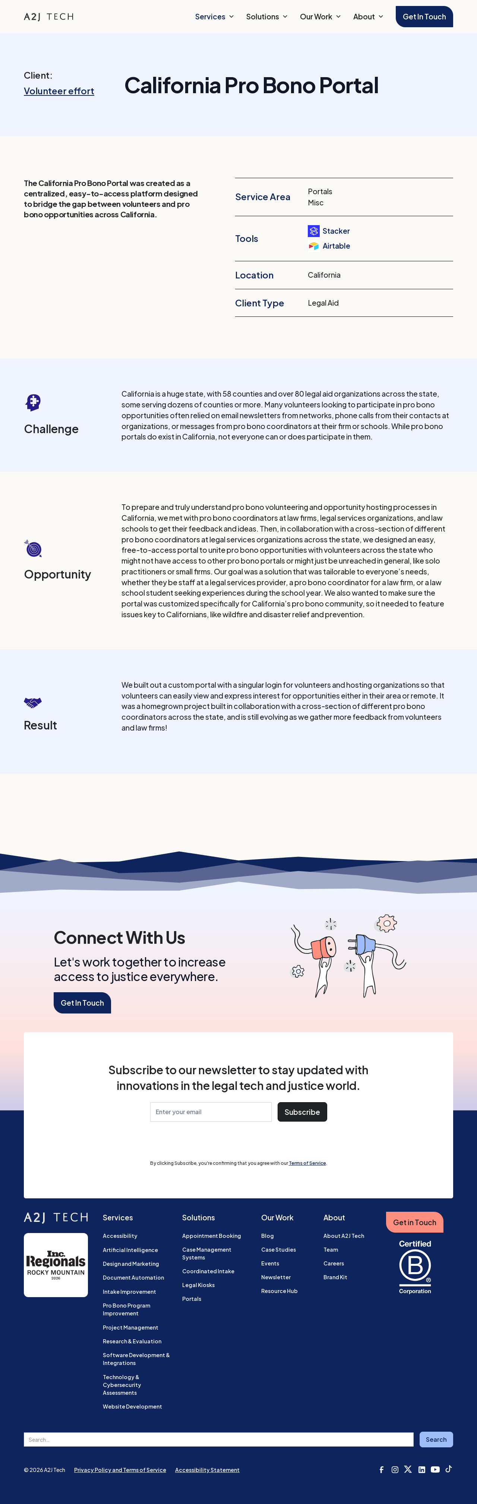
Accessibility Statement (207, 1469)
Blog (267, 1235)
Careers (333, 1263)
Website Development (132, 1406)
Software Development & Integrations (136, 1359)
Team (330, 1249)
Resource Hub (279, 1290)
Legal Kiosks (198, 1284)
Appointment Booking (211, 1235)
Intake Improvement (129, 1291)
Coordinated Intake (208, 1271)
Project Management (130, 1327)
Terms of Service (307, 1163)
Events (270, 1263)
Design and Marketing (131, 1263)
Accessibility (120, 1235)
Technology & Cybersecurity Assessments (122, 1385)
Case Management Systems (206, 1253)
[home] (48, 16)
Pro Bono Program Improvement (126, 1309)
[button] (214, 16)
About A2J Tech (343, 1235)
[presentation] (206, 1142)
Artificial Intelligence (130, 1249)
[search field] (219, 1439)
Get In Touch (424, 16)
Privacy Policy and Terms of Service (120, 1469)
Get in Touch (414, 1222)
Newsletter (276, 1277)
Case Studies (278, 1249)
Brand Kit (335, 1277)
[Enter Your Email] (211, 1112)
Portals (191, 1298)
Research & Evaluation (132, 1341)
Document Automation (133, 1277)
